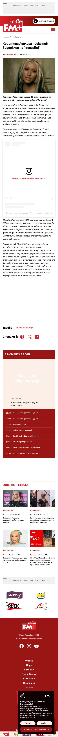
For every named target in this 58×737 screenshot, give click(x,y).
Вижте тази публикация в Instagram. (29, 178)
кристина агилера (24, 327)
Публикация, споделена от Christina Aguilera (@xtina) (29, 213)
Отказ (44, 723)
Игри (29, 665)
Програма (29, 683)
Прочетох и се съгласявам (36, 729)
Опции (28, 723)
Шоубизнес (8, 54)
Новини (16, 37)
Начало (6, 37)
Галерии (29, 669)
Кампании (29, 678)
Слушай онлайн (44, 21)
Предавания (29, 674)
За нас (29, 687)
